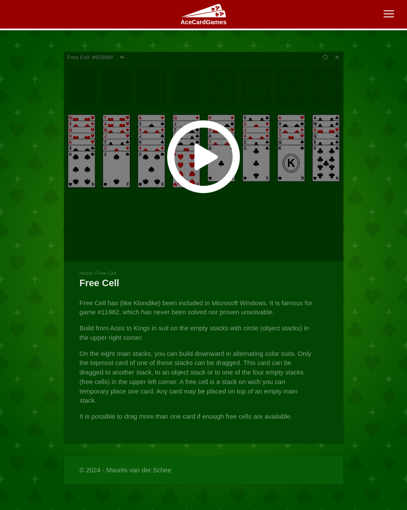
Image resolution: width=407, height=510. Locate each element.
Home (86, 273)
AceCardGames (203, 22)
